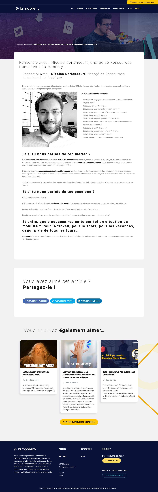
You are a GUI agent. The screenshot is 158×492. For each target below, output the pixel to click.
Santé (61, 476)
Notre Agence (77, 8)
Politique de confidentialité (89, 488)
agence (62, 449)
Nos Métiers (91, 8)
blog (83, 456)
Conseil (61, 473)
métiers (62, 456)
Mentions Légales (74, 488)
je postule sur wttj (114, 475)
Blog (130, 8)
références (86, 449)
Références (105, 8)
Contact (138, 8)
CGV (100, 488)
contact (106, 449)
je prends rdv (111, 460)
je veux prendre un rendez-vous (142, 2)
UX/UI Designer (64, 464)
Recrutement (119, 8)
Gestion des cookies (109, 488)
